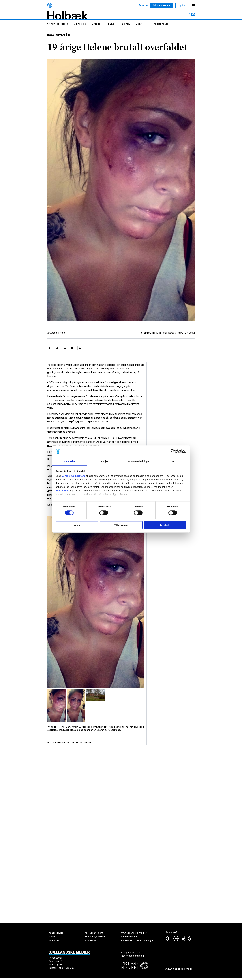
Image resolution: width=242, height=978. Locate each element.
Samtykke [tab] (69, 461)
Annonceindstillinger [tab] (138, 461)
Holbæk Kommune (59, 38)
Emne (111, 29)
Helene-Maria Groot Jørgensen (73, 744)
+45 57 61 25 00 (65, 968)
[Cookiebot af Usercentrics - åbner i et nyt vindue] (173, 451)
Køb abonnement (161, 5)
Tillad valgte (121, 525)
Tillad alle (165, 525)
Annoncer (54, 940)
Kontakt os (90, 940)
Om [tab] (172, 461)
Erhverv (126, 29)
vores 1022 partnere (73, 476)
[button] (140, 604)
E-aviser (143, 5)
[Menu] (193, 5)
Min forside (80, 29)
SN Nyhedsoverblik (57, 29)
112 (76, 38)
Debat (139, 29)
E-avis (52, 936)
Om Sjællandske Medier (133, 932)
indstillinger (63, 491)
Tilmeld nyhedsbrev (95, 936)
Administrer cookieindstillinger (137, 940)
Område (96, 29)
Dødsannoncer (161, 29)
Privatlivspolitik (129, 936)
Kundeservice (56, 932)
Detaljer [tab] (103, 461)
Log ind (182, 5)
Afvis (77, 525)
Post (50, 744)
